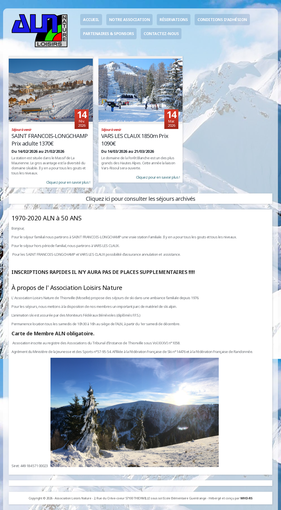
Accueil (91, 19)
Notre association (129, 19)
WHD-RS (246, 498)
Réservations (174, 19)
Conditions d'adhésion (222, 19)
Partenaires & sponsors (108, 33)
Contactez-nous (161, 33)
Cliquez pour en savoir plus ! (68, 182)
